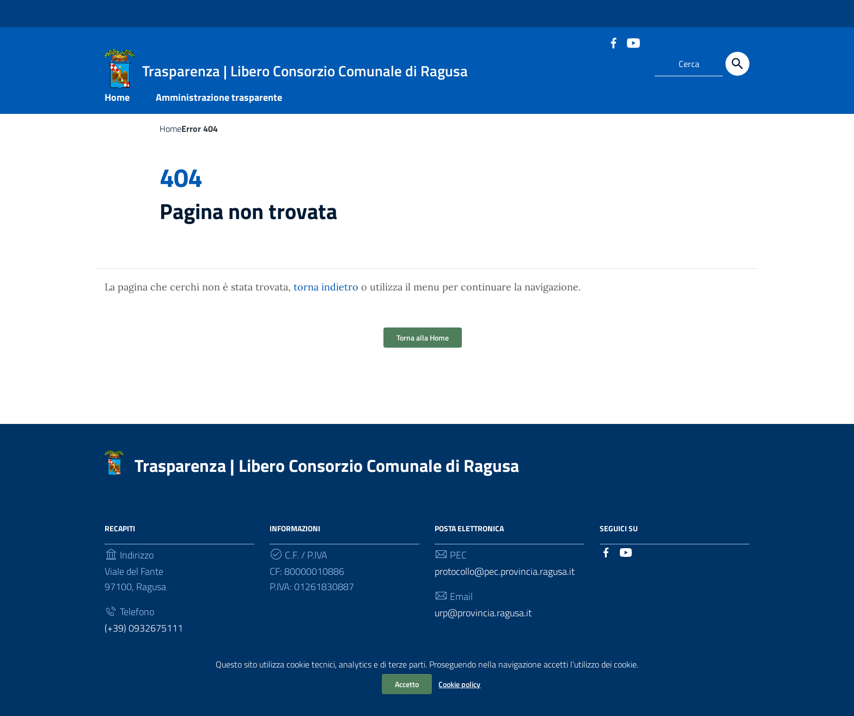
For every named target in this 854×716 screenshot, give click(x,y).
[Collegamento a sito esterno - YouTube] (632, 41)
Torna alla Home (422, 345)
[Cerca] (737, 64)
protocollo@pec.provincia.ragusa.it (505, 579)
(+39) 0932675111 (144, 636)
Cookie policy (459, 684)
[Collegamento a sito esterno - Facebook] (613, 41)
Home (117, 105)
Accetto (407, 684)
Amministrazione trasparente (219, 105)
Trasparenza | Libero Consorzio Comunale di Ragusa (327, 473)
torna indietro (326, 295)
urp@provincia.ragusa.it (483, 621)
